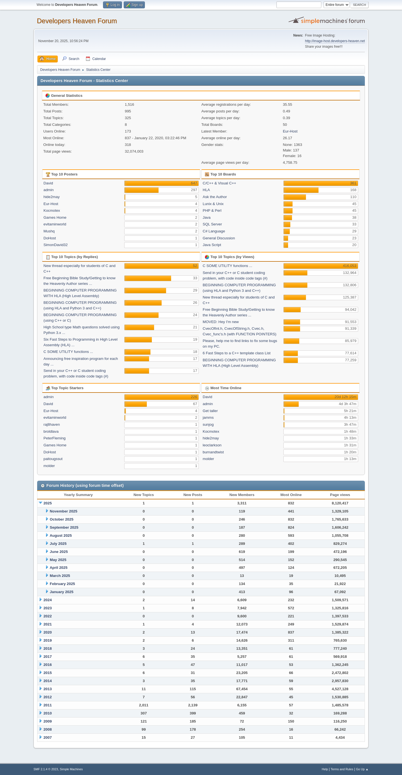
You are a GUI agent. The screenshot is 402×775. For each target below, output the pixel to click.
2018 (48, 648)
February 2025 (62, 584)
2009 (48, 721)
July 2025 (58, 543)
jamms (208, 417)
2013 (48, 689)
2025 (48, 503)
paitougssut (53, 459)
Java (206, 217)
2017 (48, 656)
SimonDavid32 (56, 245)
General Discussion (219, 238)
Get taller (210, 411)
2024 (48, 600)
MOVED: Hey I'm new (221, 322)
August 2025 (61, 535)
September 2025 (64, 527)
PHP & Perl (212, 210)
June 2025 (59, 552)
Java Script (212, 245)
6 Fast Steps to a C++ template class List (237, 353)
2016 (48, 665)
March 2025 (60, 576)
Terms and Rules (342, 769)
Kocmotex (52, 210)
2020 (48, 632)
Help (325, 769)
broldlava (51, 431)
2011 (48, 705)
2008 (48, 729)
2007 (48, 737)
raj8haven (52, 424)
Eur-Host (290, 131)
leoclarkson (212, 445)
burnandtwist (213, 452)
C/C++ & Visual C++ (219, 183)
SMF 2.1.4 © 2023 (46, 769)
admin (49, 190)
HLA (206, 190)
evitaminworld (55, 224)
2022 (48, 616)
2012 (48, 697)
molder (49, 466)
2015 (48, 673)
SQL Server (212, 224)
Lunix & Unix (213, 204)
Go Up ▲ (362, 769)
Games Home (55, 217)
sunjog (208, 424)
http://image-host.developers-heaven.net (335, 41)
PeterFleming (55, 438)
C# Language (214, 231)
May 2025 (58, 560)
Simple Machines (71, 769)
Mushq (49, 231)
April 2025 (59, 567)
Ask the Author (215, 197)
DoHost (50, 238)
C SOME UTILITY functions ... (68, 352)
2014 (48, 681)
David (48, 183)
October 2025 (61, 519)
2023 (48, 608)
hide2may (52, 197)
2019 (48, 640)
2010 (48, 713)
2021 (48, 624)
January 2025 (61, 592)
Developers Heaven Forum (77, 21)
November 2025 (63, 511)
